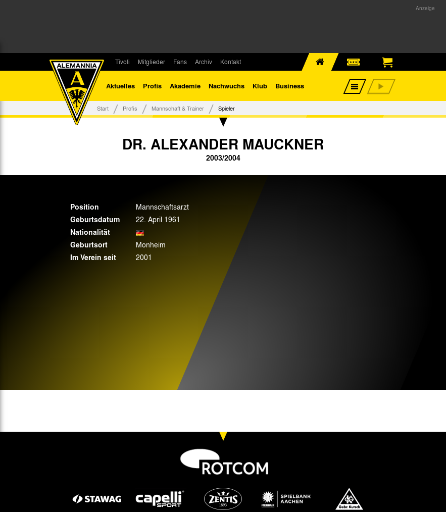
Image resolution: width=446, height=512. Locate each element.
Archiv (203, 61)
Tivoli (122, 61)
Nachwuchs (226, 85)
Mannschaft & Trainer (178, 108)
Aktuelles (120, 85)
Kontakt (230, 61)
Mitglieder (151, 61)
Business (289, 85)
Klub (260, 85)
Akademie (185, 85)
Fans (180, 61)
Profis (152, 85)
